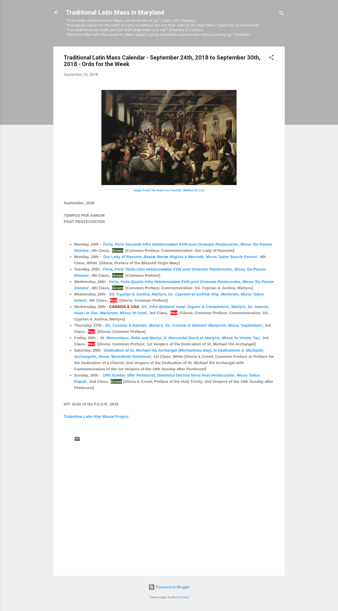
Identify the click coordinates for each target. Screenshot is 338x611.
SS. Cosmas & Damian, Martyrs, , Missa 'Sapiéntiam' (184, 325)
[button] (271, 58)
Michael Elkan (180, 597)
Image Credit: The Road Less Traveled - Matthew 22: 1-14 (169, 190)
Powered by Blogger (169, 587)
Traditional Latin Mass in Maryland (115, 12)
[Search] (281, 14)
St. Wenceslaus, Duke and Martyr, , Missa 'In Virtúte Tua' (180, 338)
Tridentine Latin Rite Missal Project (96, 416)
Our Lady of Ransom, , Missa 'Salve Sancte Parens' (180, 256)
